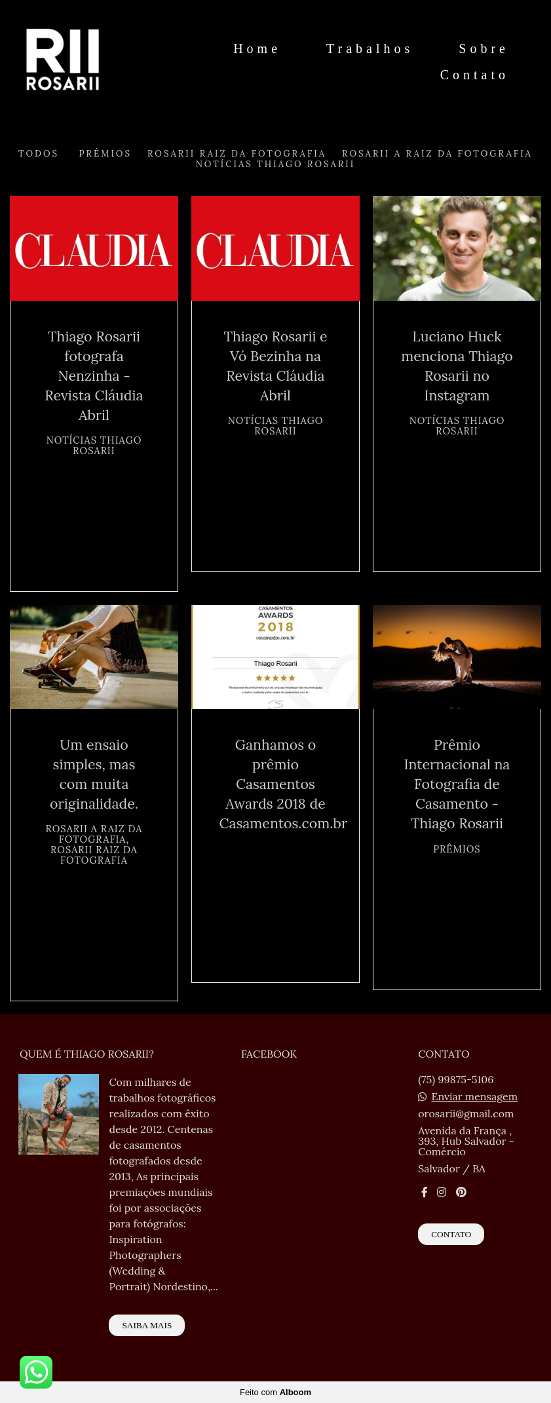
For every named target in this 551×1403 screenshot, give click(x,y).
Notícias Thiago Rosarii (275, 164)
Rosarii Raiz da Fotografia (236, 153)
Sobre (484, 48)
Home (257, 48)
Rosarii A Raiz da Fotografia (437, 153)
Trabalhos (369, 48)
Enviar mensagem (474, 1096)
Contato (474, 74)
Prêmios (105, 153)
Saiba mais (147, 1325)
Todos (38, 153)
